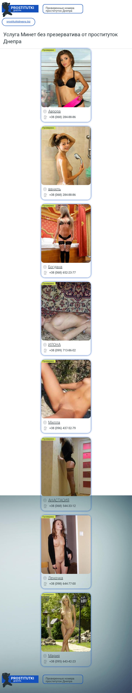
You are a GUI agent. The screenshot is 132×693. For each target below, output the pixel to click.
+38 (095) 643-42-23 (62, 661)
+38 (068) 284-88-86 (62, 117)
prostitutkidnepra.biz (18, 21)
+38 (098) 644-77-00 (62, 583)
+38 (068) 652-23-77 (62, 272)
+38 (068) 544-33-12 (62, 506)
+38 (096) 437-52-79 (62, 428)
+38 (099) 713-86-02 (62, 350)
